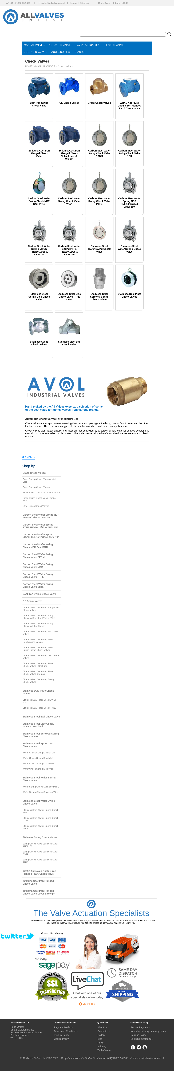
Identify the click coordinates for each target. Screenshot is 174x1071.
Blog (99, 1038)
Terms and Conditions (65, 1031)
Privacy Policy (61, 1035)
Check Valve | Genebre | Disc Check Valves (41, 656)
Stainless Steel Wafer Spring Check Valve (129, 249)
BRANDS (79, 52)
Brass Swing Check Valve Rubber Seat (39, 499)
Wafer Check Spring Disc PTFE (38, 763)
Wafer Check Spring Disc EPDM (39, 752)
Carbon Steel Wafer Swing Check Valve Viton (69, 201)
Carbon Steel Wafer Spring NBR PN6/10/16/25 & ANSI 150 (129, 202)
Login (73, 3)
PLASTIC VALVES (115, 45)
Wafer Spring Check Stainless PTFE (41, 786)
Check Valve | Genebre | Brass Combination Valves (38, 640)
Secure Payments (140, 1027)
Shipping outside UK (141, 1038)
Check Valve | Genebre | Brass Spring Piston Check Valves (38, 648)
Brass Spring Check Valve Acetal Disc (39, 480)
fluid (31, 426)
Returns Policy (138, 1035)
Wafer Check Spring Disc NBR (38, 758)
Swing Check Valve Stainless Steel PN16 (40, 861)
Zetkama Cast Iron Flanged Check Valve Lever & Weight (69, 154)
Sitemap (84, 3)
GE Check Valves (69, 102)
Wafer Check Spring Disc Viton (38, 769)
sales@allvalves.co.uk (53, 3)
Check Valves (65, 66)
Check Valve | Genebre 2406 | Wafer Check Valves (41, 608)
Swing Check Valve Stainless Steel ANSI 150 (40, 845)
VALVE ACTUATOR (88, 45)
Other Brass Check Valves (36, 506)
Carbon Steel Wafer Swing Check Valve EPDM (99, 153)
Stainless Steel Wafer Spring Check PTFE (40, 819)
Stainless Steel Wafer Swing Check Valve (99, 249)
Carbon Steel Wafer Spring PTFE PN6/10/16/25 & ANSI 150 (69, 250)
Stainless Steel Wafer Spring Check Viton (40, 827)
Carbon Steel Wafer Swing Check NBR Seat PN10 (39, 201)
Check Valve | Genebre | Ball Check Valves (40, 632)
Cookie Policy (61, 1038)
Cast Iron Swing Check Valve (39, 104)
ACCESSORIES (60, 52)
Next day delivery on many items (148, 1031)
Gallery (101, 1035)
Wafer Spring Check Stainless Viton (40, 792)
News (100, 1042)
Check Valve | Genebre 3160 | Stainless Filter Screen (38, 624)
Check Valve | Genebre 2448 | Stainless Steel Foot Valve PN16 (39, 616)
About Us (102, 1027)
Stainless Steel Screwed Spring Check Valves (99, 297)
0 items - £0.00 (120, 3)
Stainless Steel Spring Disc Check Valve (39, 297)
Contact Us (103, 1031)
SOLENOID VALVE (34, 52)
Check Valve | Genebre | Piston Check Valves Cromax (38, 672)
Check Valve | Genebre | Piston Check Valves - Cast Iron (38, 664)
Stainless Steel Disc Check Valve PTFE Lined (69, 297)
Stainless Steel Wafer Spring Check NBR (40, 811)
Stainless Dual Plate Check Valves (129, 295)
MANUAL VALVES (34, 45)
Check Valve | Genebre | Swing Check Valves (38, 680)
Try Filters (28, 457)
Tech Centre (103, 1050)
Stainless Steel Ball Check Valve (69, 343)
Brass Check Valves (99, 102)
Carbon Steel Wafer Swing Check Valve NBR (129, 153)
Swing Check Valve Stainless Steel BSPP (40, 853)
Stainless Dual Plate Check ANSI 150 (39, 701)
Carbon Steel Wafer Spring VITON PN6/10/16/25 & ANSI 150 (39, 250)
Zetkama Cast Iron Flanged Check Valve (39, 153)
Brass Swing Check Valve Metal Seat (41, 492)
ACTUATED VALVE (60, 45)
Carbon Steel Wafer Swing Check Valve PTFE (99, 201)
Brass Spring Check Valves (36, 487)
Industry (101, 1046)
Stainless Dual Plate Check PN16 (39, 708)
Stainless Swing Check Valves (39, 343)
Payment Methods (64, 1027)
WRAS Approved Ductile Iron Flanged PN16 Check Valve (129, 105)
